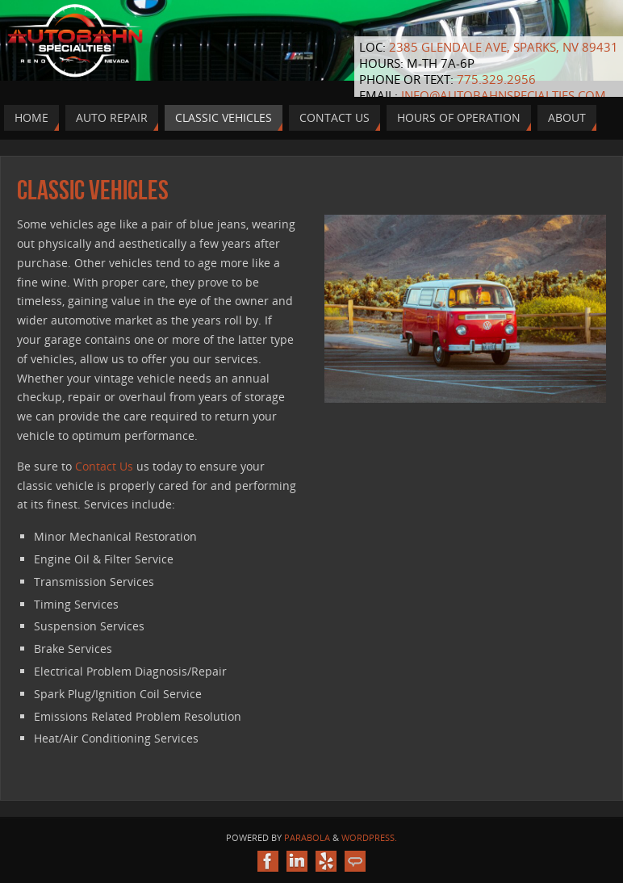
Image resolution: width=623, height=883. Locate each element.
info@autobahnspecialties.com (503, 95)
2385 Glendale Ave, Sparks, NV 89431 (503, 47)
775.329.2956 (496, 79)
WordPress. (369, 837)
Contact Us (104, 466)
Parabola (307, 837)
